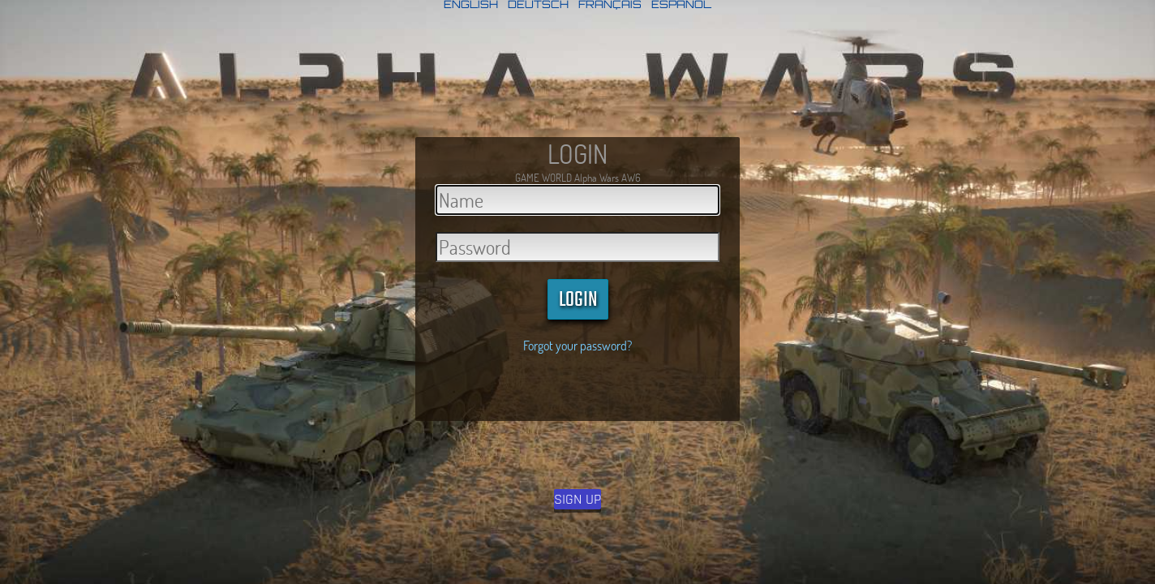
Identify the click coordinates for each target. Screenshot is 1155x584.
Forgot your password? (577, 345)
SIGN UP (577, 499)
